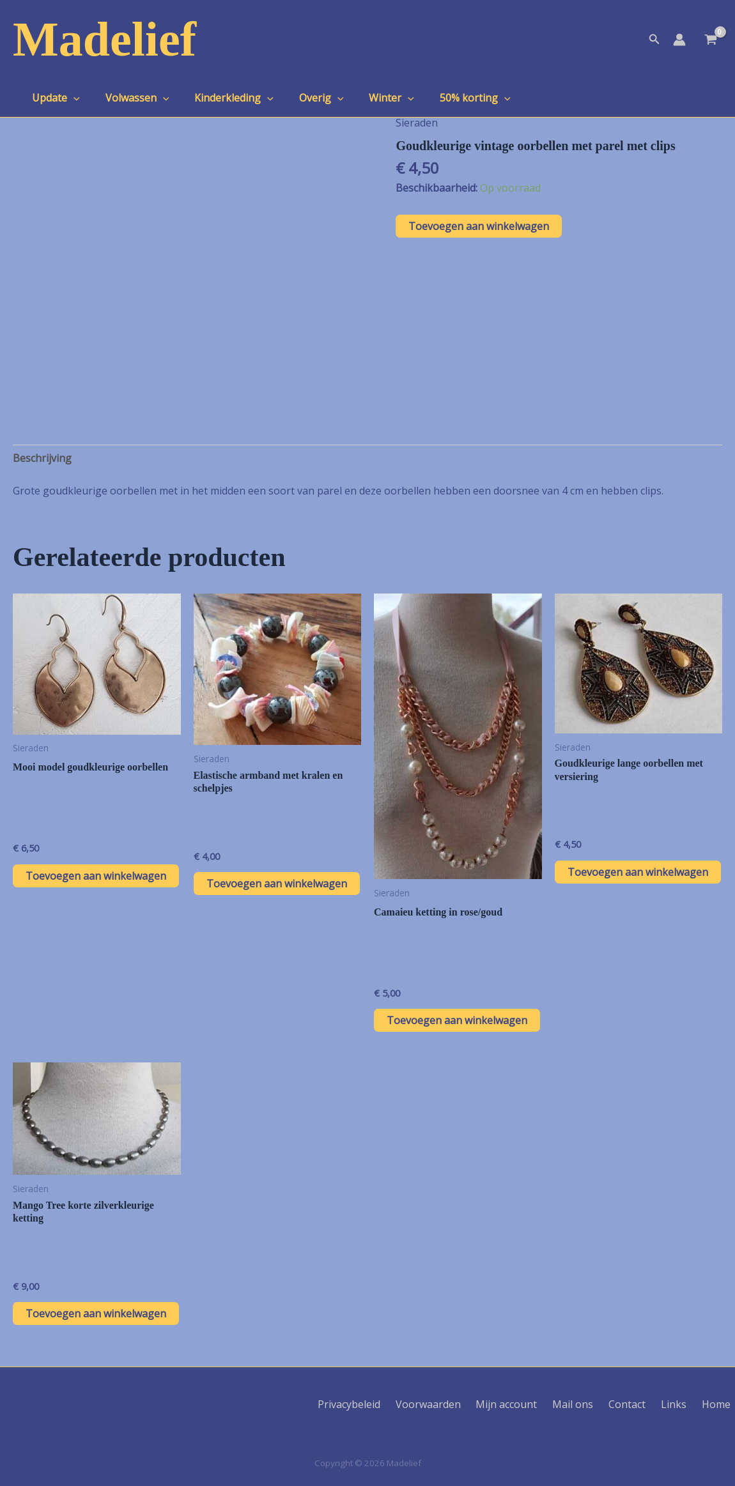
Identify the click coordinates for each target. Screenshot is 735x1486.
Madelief (104, 39)
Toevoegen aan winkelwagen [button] (96, 876)
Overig (303, 98)
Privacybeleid (383, 1404)
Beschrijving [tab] (42, 458)
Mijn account (531, 1404)
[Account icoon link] (679, 39)
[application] (71, 98)
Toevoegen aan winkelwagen (478, 226)
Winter (368, 98)
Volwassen (130, 98)
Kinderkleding (221, 98)
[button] (654, 39)
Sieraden (417, 123)
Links (683, 1404)
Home (720, 1404)
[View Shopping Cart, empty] (710, 41)
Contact (641, 1404)
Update (53, 98)
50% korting (447, 98)
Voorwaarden (457, 1404)
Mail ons (592, 1404)
